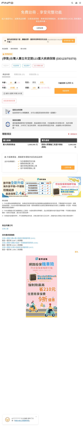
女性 (42, 82)
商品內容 (6, 74)
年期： (4, 88)
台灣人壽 (5, 229)
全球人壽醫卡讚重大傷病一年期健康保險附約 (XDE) (20, 243)
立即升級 (68, 167)
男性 (34, 82)
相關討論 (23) (19, 74)
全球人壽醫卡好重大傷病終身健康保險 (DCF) (17, 247)
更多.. (77, 252)
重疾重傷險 (14, 48)
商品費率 (27, 65)
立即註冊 (39, 28)
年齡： (4, 83)
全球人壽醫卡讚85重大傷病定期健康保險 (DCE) (18, 238)
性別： (28, 82)
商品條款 (16, 65)
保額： (28, 88)
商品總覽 (5, 48)
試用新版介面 (69, 41)
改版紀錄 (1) (34, 74)
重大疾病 (23, 48)
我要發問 (65, 91)
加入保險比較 (38, 65)
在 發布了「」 (23, 419)
